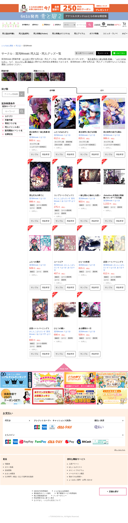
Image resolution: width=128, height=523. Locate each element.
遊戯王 (30, 62)
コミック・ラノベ (110, 34)
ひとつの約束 (84, 263)
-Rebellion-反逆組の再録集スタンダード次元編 (113, 197)
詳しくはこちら (119, 451)
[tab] (102, 91)
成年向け (35, 25)
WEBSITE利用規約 (41, 492)
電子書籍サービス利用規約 (67, 495)
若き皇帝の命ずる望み (112, 133)
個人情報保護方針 (40, 497)
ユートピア (58, 263)
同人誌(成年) (24, 34)
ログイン (117, 25)
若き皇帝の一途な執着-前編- (100, 60)
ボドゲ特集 (94, 34)
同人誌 (18, 46)
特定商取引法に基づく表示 (44, 499)
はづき (25, 60)
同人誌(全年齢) (8, 34)
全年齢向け (26, 25)
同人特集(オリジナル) (61, 34)
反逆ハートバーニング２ (39, 329)
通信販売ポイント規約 (42, 495)
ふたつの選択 (34, 263)
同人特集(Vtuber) (40, 34)
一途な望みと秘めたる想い (89, 196)
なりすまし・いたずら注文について (47, 502)
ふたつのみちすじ (61, 133)
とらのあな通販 (7, 46)
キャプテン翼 (21, 62)
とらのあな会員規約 (61, 492)
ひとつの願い (59, 329)
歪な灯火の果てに (36, 196)
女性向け (57, 25)
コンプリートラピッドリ (64, 196)
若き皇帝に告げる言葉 (88, 133)
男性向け (46, 25)
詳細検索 (97, 25)
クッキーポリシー (60, 497)
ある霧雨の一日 (85, 329)
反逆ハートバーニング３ (113, 263)
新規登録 (110, 25)
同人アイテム (79, 34)
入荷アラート (84, 54)
